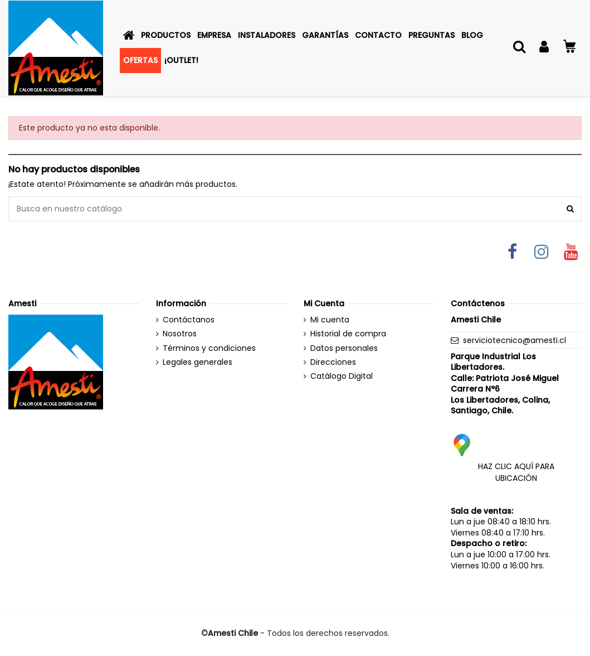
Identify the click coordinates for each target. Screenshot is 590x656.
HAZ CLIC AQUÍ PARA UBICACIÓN (516, 472)
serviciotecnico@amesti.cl (514, 340)
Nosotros (180, 334)
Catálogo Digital (341, 376)
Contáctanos (188, 320)
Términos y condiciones (209, 348)
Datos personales (344, 348)
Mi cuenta (329, 320)
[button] (166, 35)
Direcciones (333, 362)
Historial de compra (348, 334)
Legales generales (197, 362)
